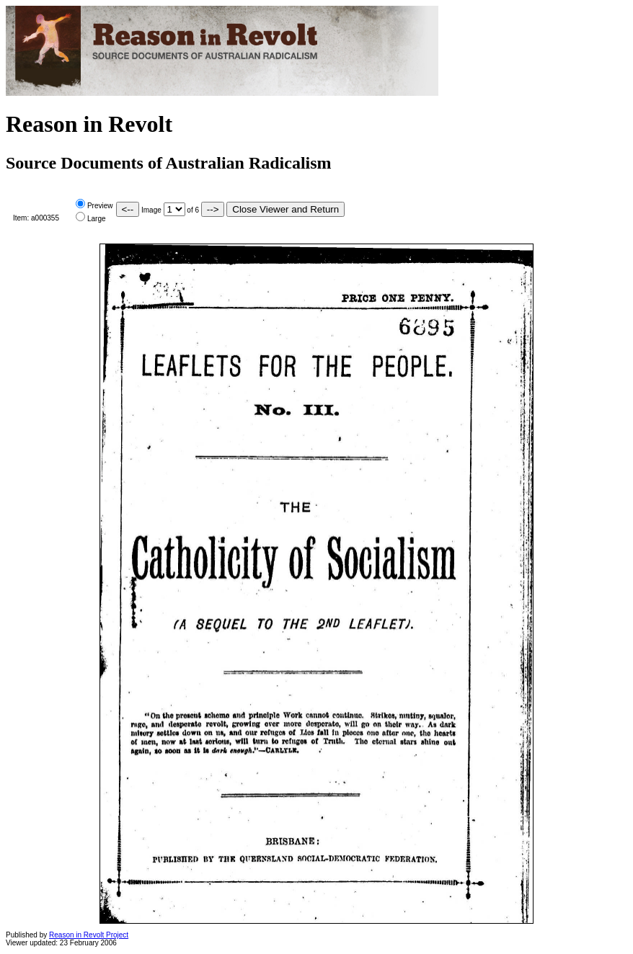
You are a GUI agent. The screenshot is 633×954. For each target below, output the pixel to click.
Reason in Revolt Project (88, 935)
